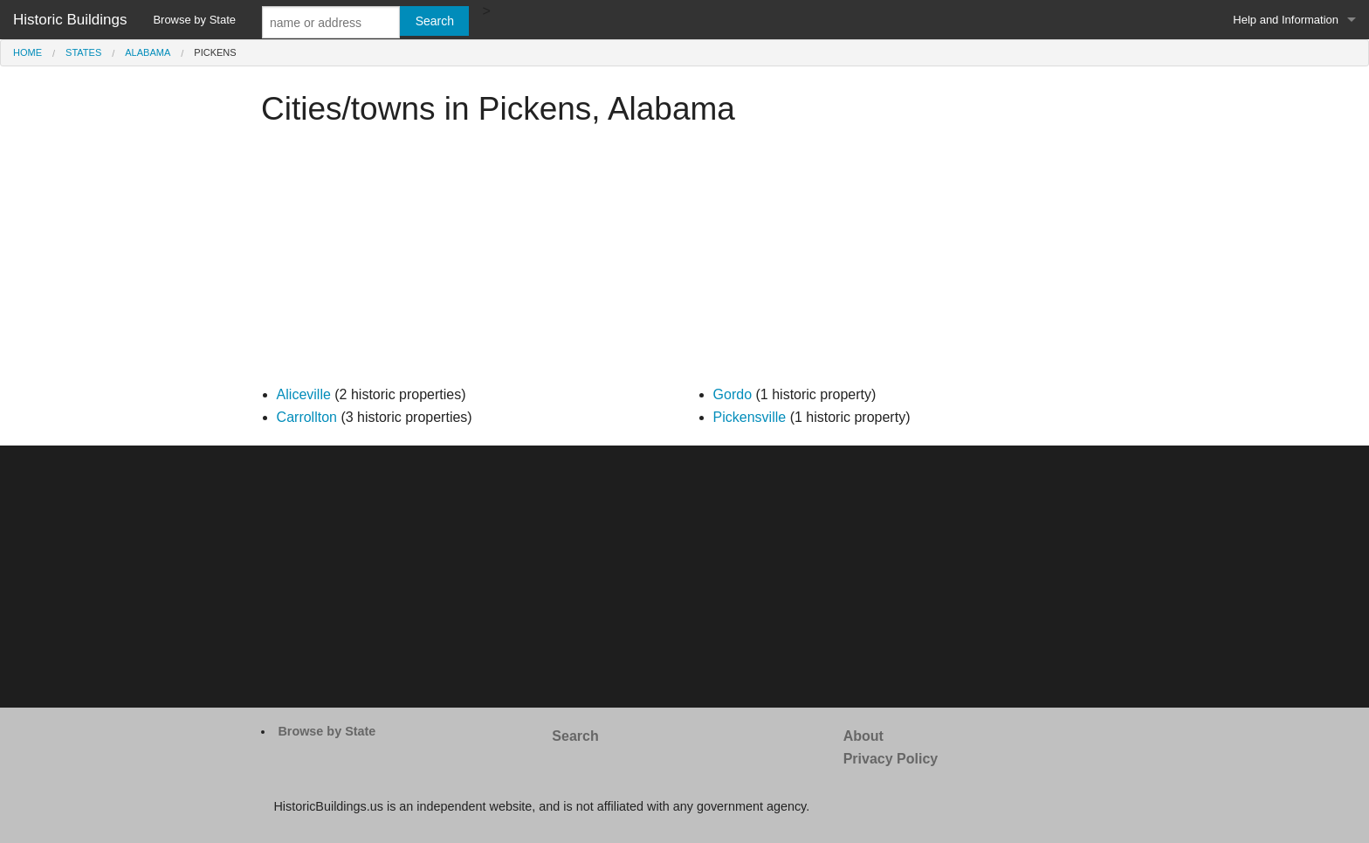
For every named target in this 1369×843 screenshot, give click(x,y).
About (863, 736)
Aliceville (304, 394)
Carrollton (307, 417)
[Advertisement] (684, 261)
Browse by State (194, 19)
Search (575, 736)
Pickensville (750, 417)
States (83, 52)
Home (27, 52)
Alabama (147, 52)
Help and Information (1285, 19)
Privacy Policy (891, 758)
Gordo (732, 394)
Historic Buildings (70, 19)
